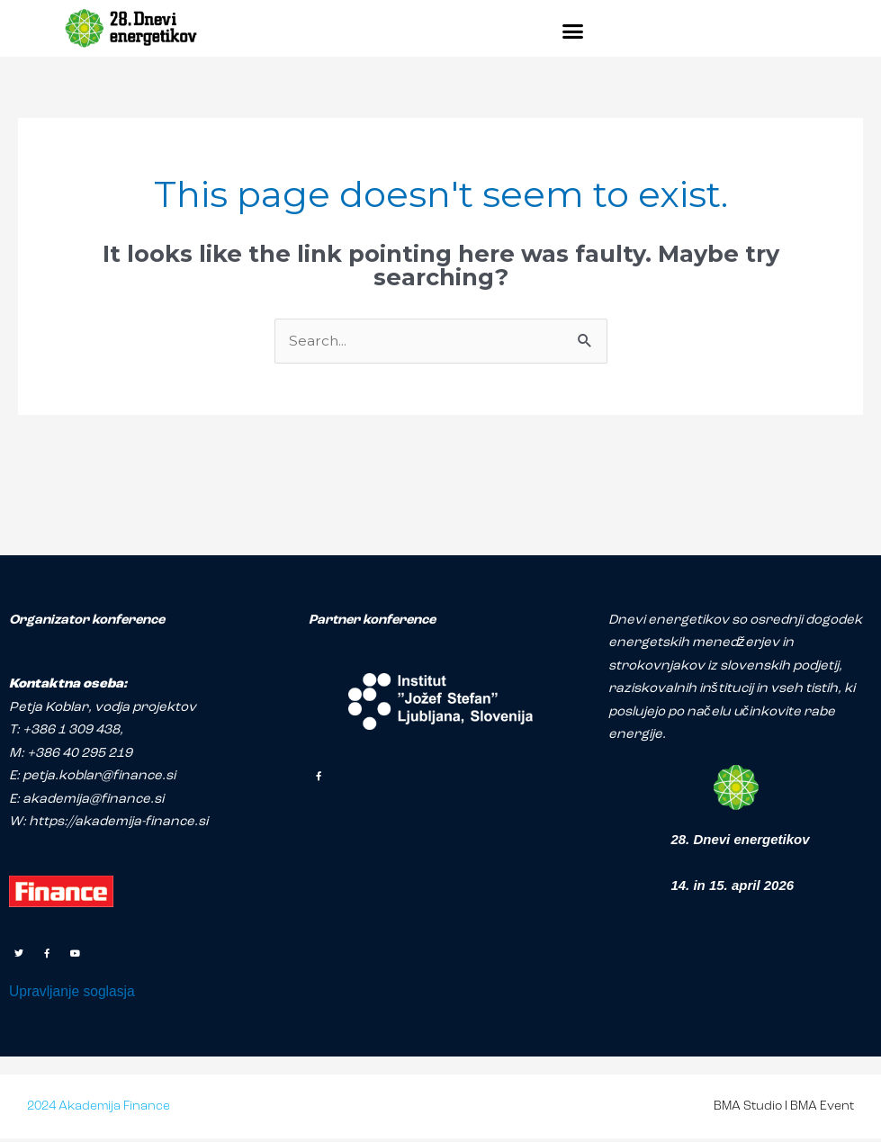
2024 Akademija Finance (98, 1110)
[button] (573, 30)
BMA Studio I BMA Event (784, 1110)
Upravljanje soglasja (77, 994)
